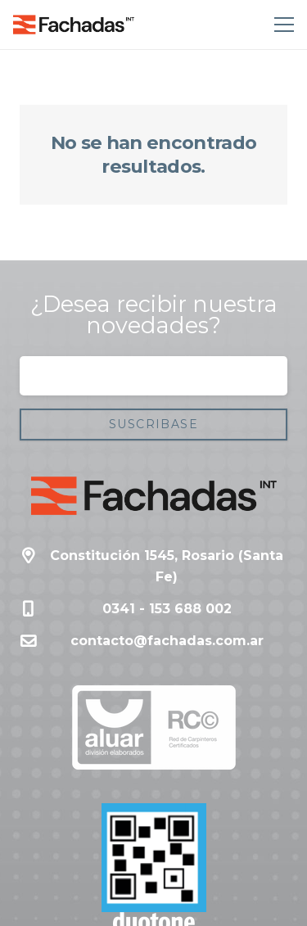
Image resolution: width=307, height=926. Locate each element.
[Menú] (281, 24)
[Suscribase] (153, 424)
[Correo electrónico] (153, 375)
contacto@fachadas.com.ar (167, 640)
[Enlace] (73, 24)
